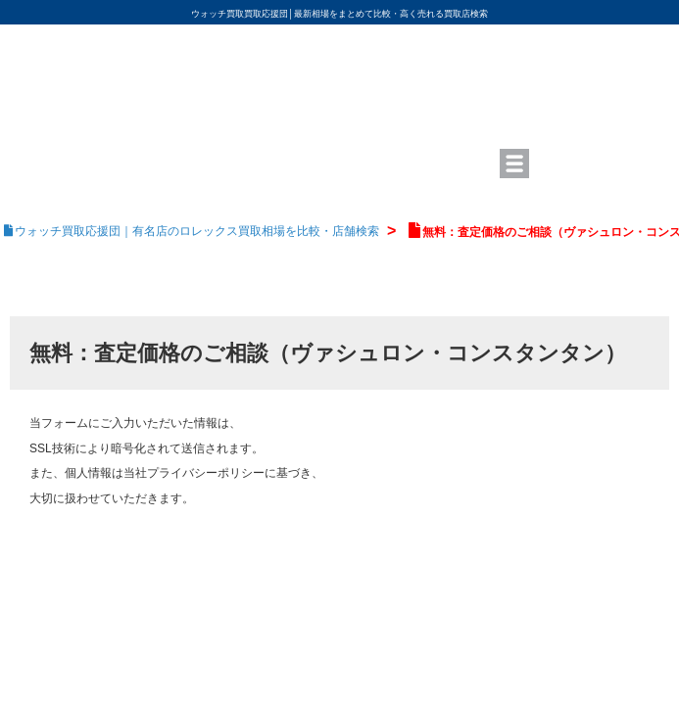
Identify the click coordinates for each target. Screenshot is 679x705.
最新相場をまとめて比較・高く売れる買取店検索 (391, 14)
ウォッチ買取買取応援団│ (242, 14)
